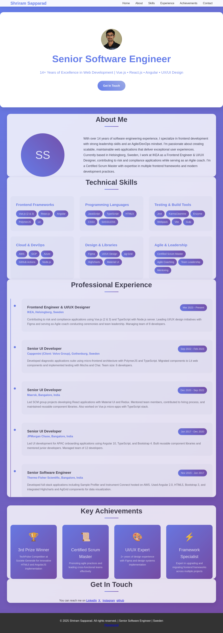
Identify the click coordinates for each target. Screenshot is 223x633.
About (139, 3)
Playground (112, 625)
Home (126, 3)
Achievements (188, 3)
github (120, 603)
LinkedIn (91, 603)
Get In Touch (111, 86)
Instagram (108, 603)
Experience (167, 3)
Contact (208, 3)
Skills (151, 3)
